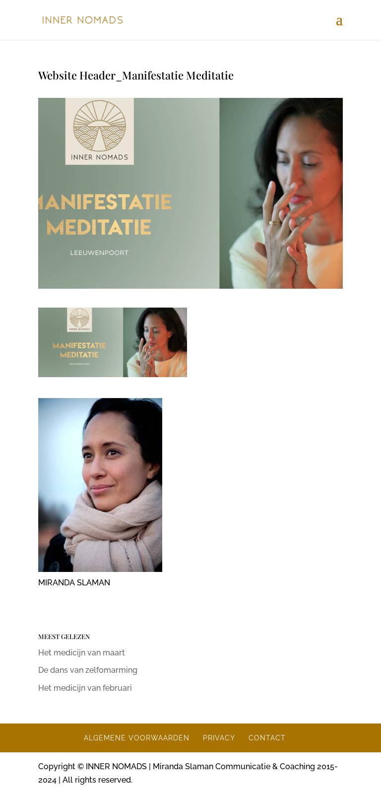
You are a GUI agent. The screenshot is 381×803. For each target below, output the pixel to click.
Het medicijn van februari (85, 688)
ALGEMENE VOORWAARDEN (137, 738)
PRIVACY (219, 738)
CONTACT (267, 738)
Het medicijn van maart (81, 652)
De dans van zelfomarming (87, 670)
